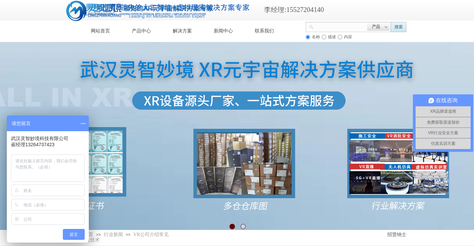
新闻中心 (223, 30)
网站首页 (100, 30)
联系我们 (264, 30)
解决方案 (182, 30)
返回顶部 (444, 205)
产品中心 (141, 30)
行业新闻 (113, 234)
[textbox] (340, 26)
